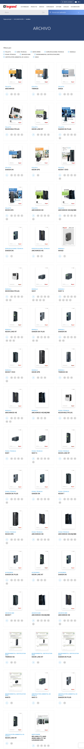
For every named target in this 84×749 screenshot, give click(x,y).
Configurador (50, 6)
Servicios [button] (41, 6)
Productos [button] (34, 6)
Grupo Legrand (67, 2)
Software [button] (58, 6)
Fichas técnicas (10, 54)
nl (40, 300)
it (15, 94)
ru (10, 300)
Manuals (73, 52)
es (79, 2)
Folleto (8, 52)
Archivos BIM (26, 54)
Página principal (7, 19)
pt (10, 421)
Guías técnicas (22, 52)
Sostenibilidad (25, 6)
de (48, 134)
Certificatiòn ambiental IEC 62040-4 (17, 57)
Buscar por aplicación (58, 12)
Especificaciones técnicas (55, 52)
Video (37, 57)
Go (43, 12)
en (11, 94)
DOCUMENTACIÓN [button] (75, 6)
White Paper (36, 52)
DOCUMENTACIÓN (19, 19)
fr (18, 94)
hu (44, 300)
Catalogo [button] (66, 6)
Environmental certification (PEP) (47, 54)
